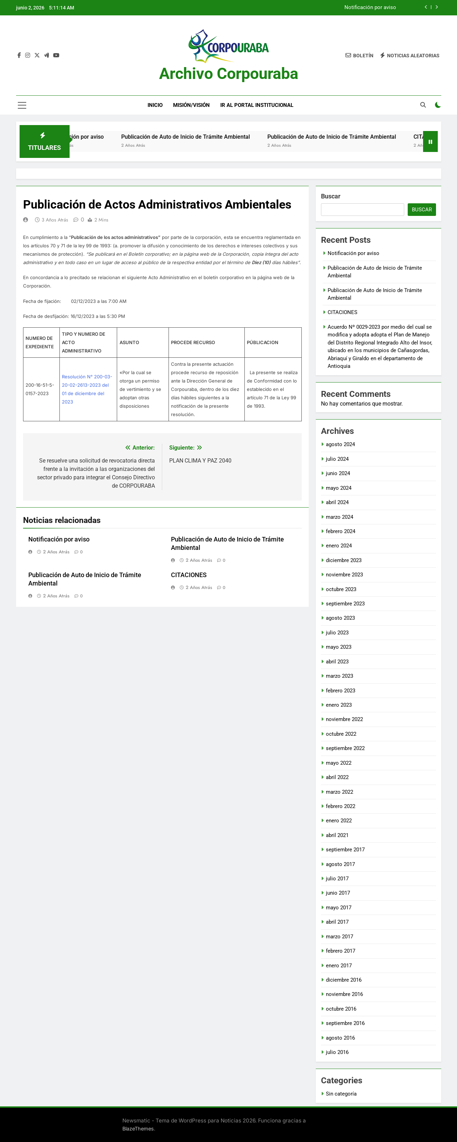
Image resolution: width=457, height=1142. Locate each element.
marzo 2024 (339, 517)
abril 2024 (337, 502)
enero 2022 (339, 820)
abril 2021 (337, 835)
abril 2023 (337, 662)
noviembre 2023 (344, 575)
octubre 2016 (341, 1009)
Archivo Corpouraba (228, 73)
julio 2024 (337, 459)
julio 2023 (337, 633)
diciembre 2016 (344, 980)
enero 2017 (339, 965)
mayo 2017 (338, 907)
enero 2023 (339, 705)
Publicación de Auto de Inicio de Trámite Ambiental (201, 136)
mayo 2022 (338, 763)
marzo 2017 (339, 936)
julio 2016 (337, 1052)
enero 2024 (339, 546)
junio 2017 (338, 893)
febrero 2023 (340, 691)
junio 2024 (338, 473)
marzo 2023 (339, 676)
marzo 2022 (339, 792)
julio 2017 (337, 878)
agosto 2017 (340, 864)
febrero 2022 (340, 806)
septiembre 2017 (345, 849)
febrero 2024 (340, 531)
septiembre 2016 (345, 1023)
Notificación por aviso (370, 7)
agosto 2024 (340, 444)
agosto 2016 (340, 1038)
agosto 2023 (340, 618)
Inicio (155, 105)
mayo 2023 (338, 647)
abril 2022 (337, 777)
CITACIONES (189, 575)
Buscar (331, 196)
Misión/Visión (191, 105)
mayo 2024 (338, 488)
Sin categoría (341, 1094)
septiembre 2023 (345, 604)
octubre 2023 (341, 589)
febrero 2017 (340, 951)
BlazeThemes (138, 1129)
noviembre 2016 (344, 994)
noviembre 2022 (344, 719)
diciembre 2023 (344, 560)
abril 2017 (337, 922)
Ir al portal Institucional (256, 105)
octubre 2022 (341, 734)
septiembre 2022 (345, 748)
